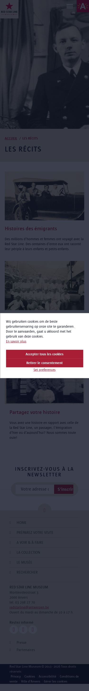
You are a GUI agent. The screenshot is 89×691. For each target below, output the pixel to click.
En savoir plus (16, 341)
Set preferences (44, 369)
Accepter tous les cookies (44, 354)
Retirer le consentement (44, 363)
